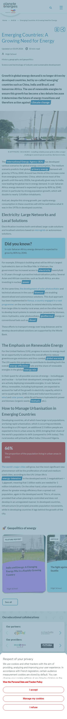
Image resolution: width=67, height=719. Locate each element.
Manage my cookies (33, 698)
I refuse (34, 707)
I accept (33, 689)
